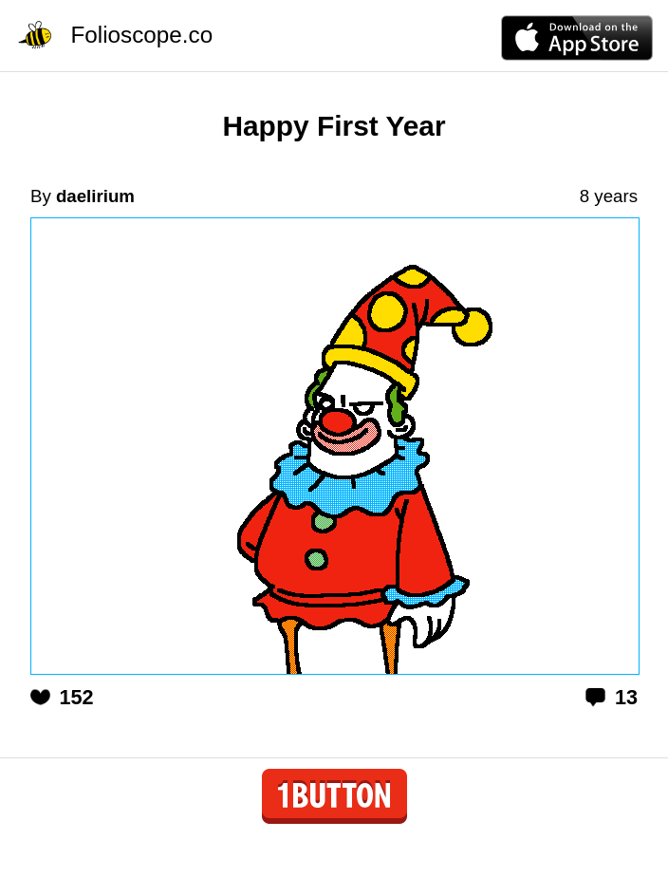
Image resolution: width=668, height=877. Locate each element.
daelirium (95, 196)
